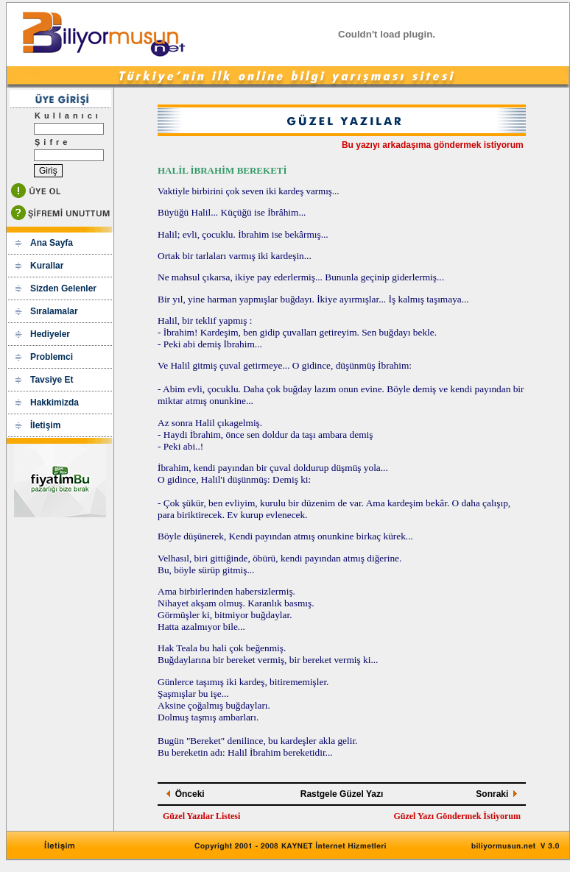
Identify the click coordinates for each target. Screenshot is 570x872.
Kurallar (46, 265)
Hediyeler (50, 334)
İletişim (45, 425)
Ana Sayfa (51, 243)
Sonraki (492, 794)
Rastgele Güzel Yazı (342, 794)
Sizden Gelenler (63, 288)
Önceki (190, 794)
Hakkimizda (54, 402)
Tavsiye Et (51, 380)
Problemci (51, 357)
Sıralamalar (54, 311)
